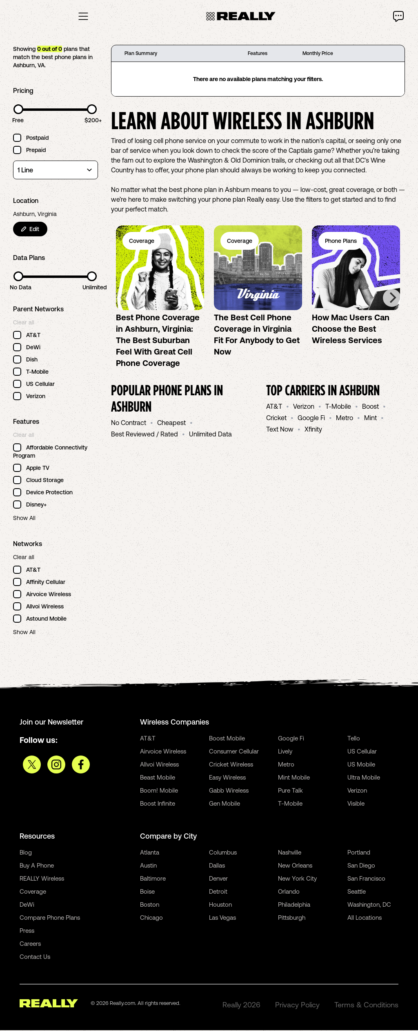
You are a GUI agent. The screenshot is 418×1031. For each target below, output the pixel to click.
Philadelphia (294, 905)
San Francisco (366, 879)
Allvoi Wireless (159, 765)
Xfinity (313, 430)
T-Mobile (338, 407)
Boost (370, 407)
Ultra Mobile (363, 778)
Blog (26, 853)
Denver (218, 879)
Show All (24, 519)
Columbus (223, 853)
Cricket (276, 418)
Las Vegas (222, 918)
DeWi (27, 905)
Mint (370, 418)
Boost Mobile (227, 739)
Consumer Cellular (234, 752)
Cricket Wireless (231, 765)
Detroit (218, 892)
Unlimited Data (210, 434)
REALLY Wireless (42, 879)
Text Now (279, 430)
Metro (344, 418)
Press (27, 931)
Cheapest (171, 423)
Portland (358, 853)
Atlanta (149, 853)
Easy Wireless (227, 778)
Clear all (23, 323)
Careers (30, 944)
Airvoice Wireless (163, 752)
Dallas (217, 866)
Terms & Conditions (366, 1005)
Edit (30, 230)
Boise (147, 892)
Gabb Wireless (229, 791)
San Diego (361, 866)
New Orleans (295, 866)
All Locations (364, 918)
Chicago (151, 918)
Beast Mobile (157, 778)
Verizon (303, 407)
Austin (148, 866)
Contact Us (35, 957)
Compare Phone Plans (50, 918)
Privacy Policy (297, 1005)
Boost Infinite (157, 804)
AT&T (274, 407)
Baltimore (153, 879)
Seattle (356, 892)
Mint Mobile (294, 778)
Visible (356, 804)
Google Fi (311, 418)
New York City (297, 879)
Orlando (289, 892)
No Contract (128, 423)
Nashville (289, 853)
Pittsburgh (291, 918)
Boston (149, 905)
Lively (285, 752)
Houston (220, 905)
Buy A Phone (37, 866)
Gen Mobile (224, 804)
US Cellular (362, 752)
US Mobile (361, 765)
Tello (353, 739)
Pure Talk (290, 791)
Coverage (33, 892)
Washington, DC (369, 905)
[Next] (392, 299)
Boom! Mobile (159, 791)
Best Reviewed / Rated (144, 434)
